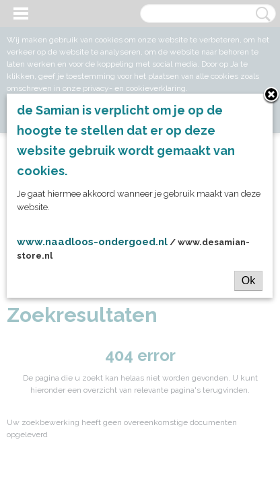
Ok (248, 280)
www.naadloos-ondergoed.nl (92, 242)
